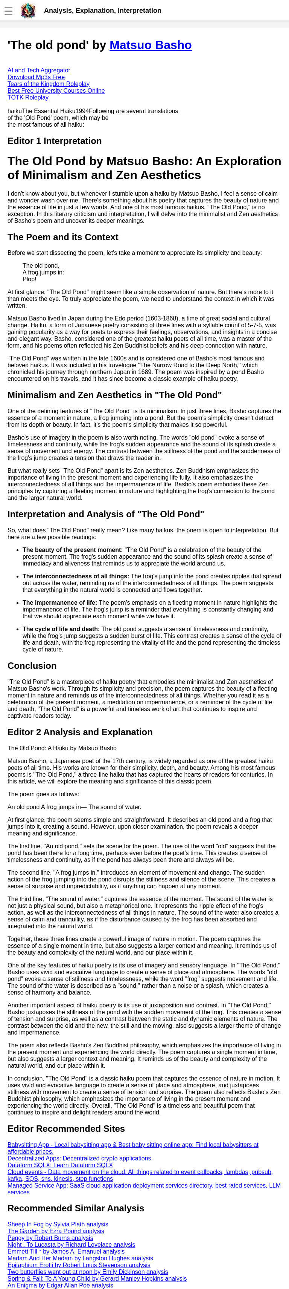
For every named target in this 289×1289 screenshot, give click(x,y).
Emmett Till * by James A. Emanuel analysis (66, 1251)
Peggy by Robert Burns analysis (50, 1238)
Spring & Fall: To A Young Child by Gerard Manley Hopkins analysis (97, 1278)
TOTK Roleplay (28, 97)
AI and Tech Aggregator (39, 70)
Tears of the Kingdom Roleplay (49, 84)
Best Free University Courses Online (56, 90)
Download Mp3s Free (36, 77)
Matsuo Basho (151, 45)
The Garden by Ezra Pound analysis (56, 1231)
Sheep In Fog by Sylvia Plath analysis (58, 1224)
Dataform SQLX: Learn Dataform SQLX (60, 1165)
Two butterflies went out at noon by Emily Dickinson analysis (88, 1272)
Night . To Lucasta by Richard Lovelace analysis (71, 1244)
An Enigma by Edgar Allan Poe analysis (60, 1285)
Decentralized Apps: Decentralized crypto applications (79, 1158)
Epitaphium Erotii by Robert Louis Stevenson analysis (79, 1265)
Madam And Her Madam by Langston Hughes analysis (80, 1258)
